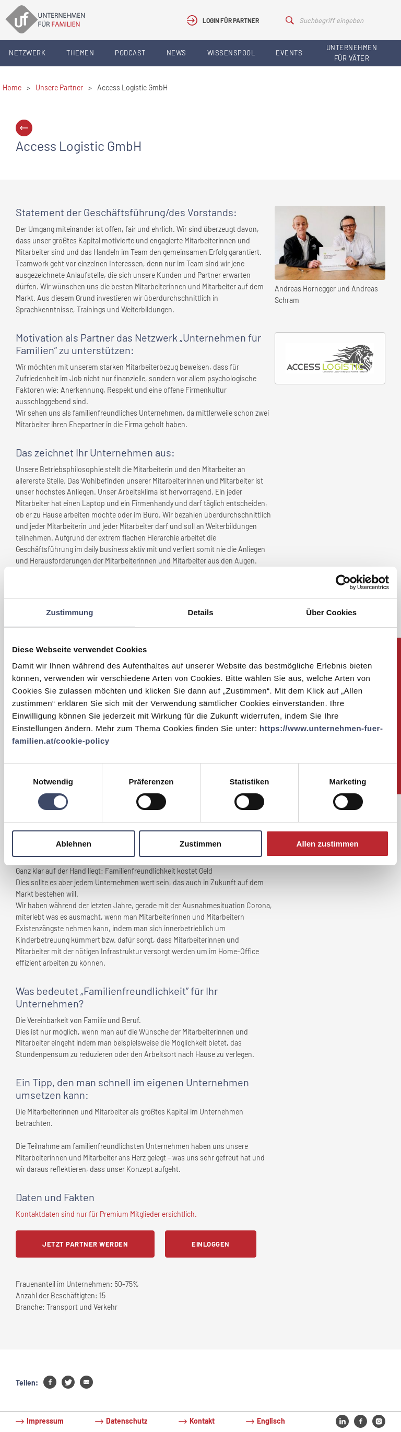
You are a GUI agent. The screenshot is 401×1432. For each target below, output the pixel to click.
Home (12, 87)
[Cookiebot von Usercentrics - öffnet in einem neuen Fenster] (343, 582)
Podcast (130, 53)
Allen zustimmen (328, 843)
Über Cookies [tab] (331, 612)
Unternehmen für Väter (352, 52)
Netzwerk (27, 53)
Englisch (271, 1420)
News (176, 53)
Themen (80, 53)
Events (289, 53)
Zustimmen (200, 843)
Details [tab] (200, 612)
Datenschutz (126, 1420)
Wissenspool (231, 53)
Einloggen (211, 1244)
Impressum (45, 1420)
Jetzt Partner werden (85, 1244)
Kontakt (202, 1420)
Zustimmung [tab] (69, 612)
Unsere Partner (59, 87)
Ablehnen (73, 843)
